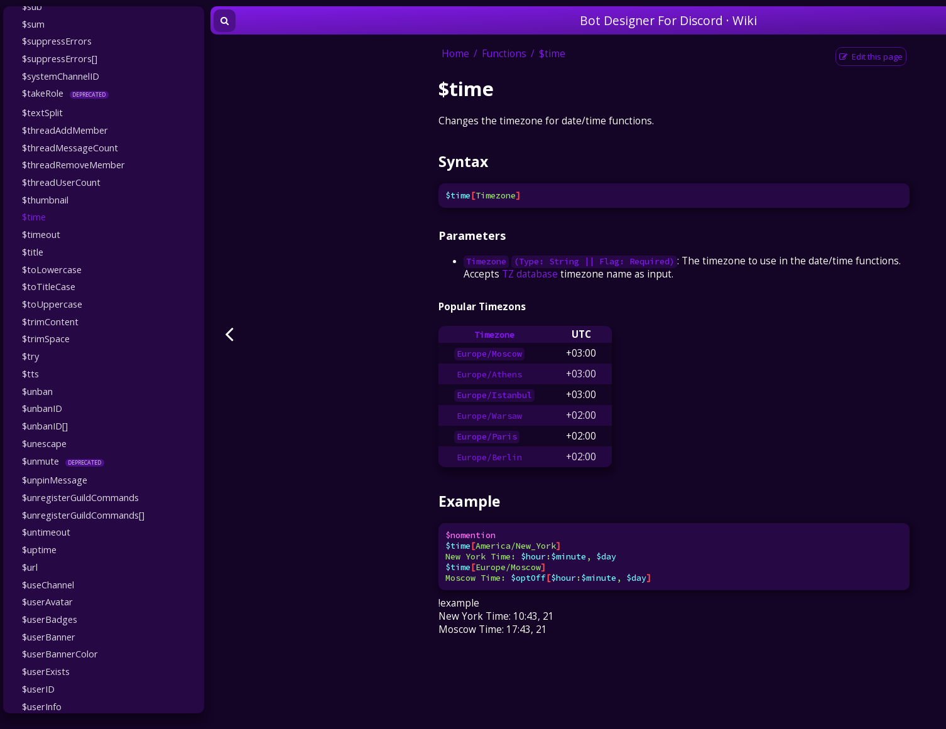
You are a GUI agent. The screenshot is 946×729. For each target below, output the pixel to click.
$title (32, 252)
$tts (30, 373)
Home (455, 53)
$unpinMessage (54, 479)
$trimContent (50, 321)
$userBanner (48, 636)
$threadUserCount (61, 182)
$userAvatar (47, 601)
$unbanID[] (45, 425)
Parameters (472, 235)
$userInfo (42, 706)
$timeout (41, 234)
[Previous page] (229, 333)
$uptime (39, 549)
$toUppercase (52, 304)
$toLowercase (52, 269)
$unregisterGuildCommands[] (83, 515)
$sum (33, 24)
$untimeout (46, 532)
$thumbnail (45, 199)
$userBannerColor (60, 653)
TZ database (530, 274)
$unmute (40, 461)
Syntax (463, 161)
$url (30, 567)
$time (34, 216)
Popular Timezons (482, 306)
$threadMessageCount (70, 147)
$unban (37, 391)
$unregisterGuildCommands (80, 497)
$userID (38, 689)
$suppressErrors (57, 41)
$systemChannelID (60, 76)
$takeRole (42, 93)
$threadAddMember (65, 130)
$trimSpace (46, 338)
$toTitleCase (48, 286)
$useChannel (48, 584)
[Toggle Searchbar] (225, 20)
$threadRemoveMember (73, 164)
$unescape (44, 443)
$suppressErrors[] (59, 58)
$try (30, 356)
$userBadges (49, 619)
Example (469, 501)
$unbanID (42, 408)
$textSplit (42, 112)
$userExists (46, 671)
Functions (504, 53)
